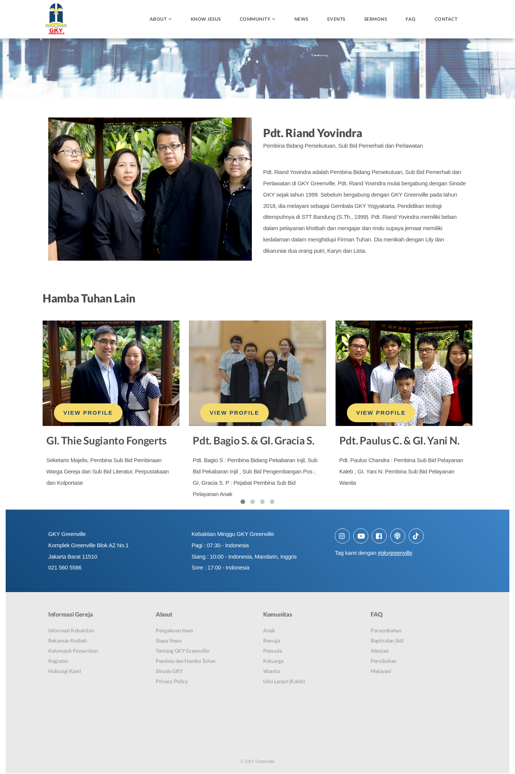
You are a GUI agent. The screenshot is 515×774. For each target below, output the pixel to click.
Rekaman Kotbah (67, 641)
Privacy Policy (172, 682)
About (158, 19)
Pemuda (272, 651)
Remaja (271, 641)
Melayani (381, 672)
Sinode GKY (169, 672)
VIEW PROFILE (88, 413)
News (301, 19)
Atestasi (380, 651)
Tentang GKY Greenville (182, 651)
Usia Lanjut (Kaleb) (284, 682)
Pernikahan (384, 661)
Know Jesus (206, 19)
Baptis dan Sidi (387, 641)
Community (255, 19)
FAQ (411, 19)
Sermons (375, 19)
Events (336, 19)
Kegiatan (58, 661)
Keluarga (273, 661)
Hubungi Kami (64, 672)
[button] (243, 502)
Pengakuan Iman (174, 631)
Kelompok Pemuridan (73, 651)
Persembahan (386, 631)
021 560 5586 (64, 568)
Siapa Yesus (169, 641)
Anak (269, 631)
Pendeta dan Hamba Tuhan (186, 661)
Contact (446, 19)
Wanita (271, 672)
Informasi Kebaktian (71, 631)
